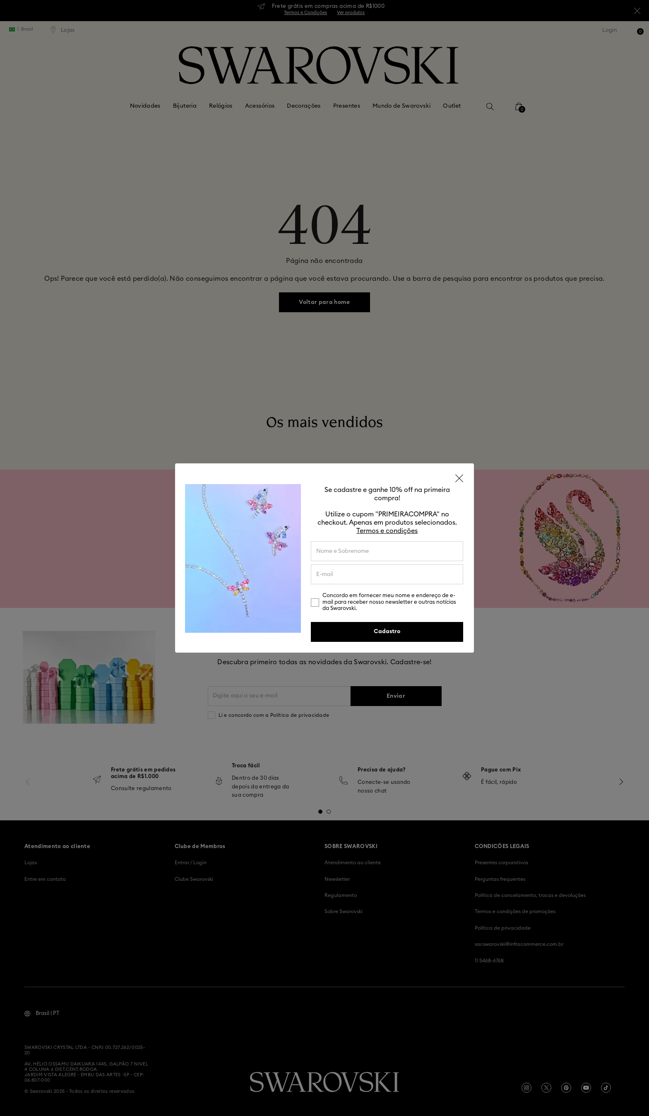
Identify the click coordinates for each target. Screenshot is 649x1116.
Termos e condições (387, 531)
